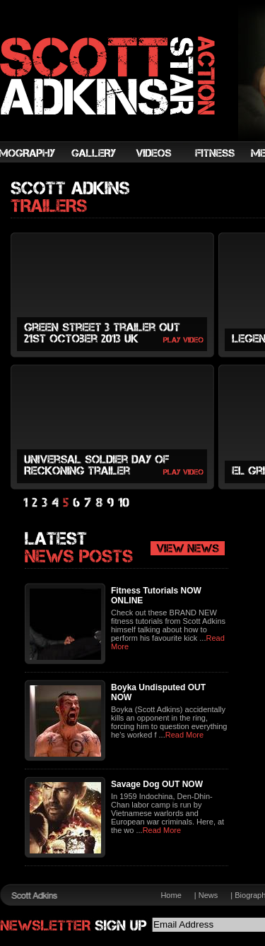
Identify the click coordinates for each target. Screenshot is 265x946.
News (208, 895)
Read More (184, 735)
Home (170, 895)
